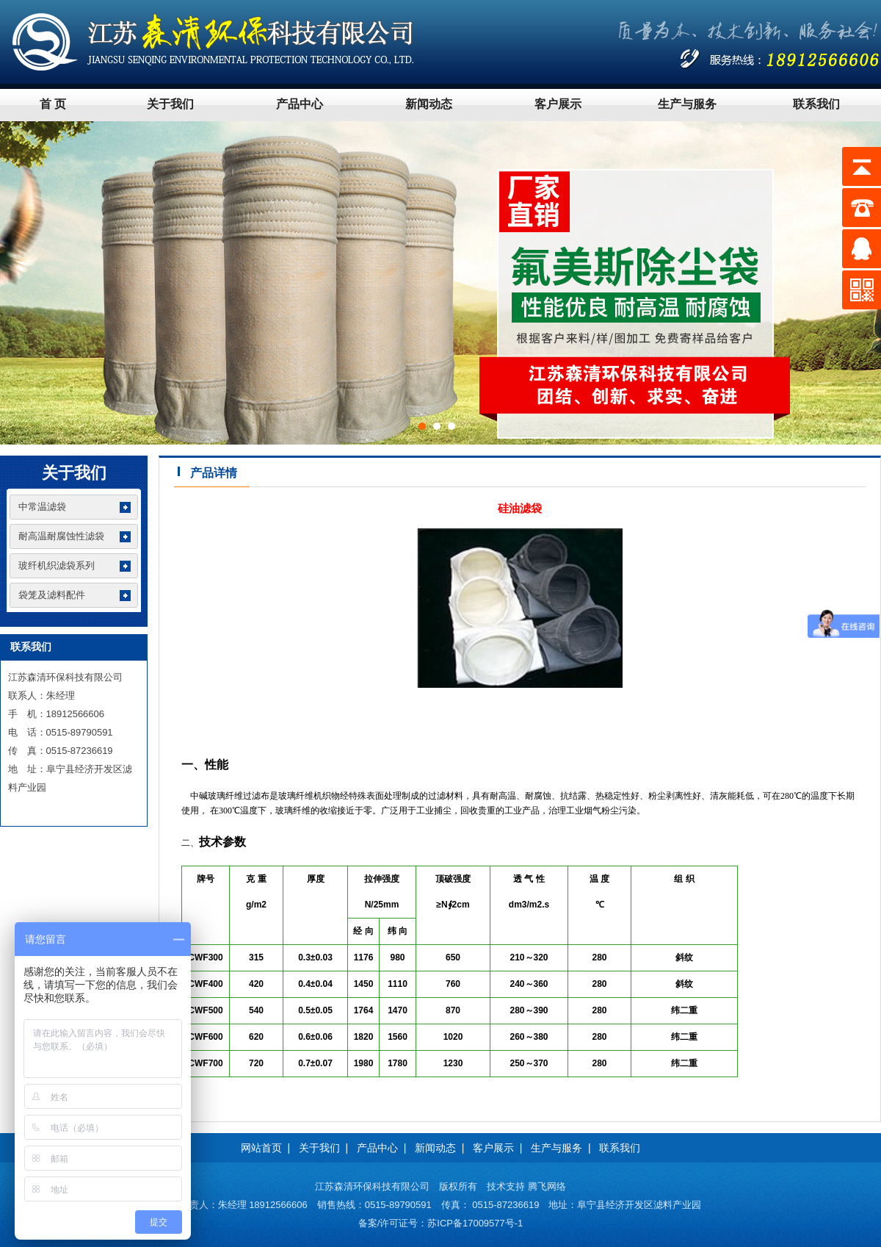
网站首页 (261, 1148)
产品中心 (299, 104)
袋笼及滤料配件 (51, 594)
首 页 (53, 104)
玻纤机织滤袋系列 (56, 565)
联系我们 (816, 104)
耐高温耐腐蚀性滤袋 (61, 536)
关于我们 (170, 104)
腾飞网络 (547, 1186)
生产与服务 (687, 104)
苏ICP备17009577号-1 (475, 1223)
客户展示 (557, 104)
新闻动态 (428, 104)
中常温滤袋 (42, 506)
